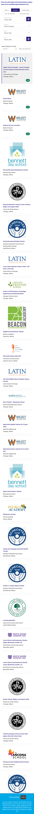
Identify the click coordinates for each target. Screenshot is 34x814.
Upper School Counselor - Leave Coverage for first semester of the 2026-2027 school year (16, 69)
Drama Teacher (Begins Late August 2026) (16, 699)
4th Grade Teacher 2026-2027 (12, 356)
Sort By (5, 49)
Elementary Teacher (9, 514)
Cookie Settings (14, 797)
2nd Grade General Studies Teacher (14, 241)
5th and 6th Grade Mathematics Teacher (15, 170)
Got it (23, 797)
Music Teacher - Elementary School (13, 402)
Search (7, 10)
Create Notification (25, 49)
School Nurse (7, 98)
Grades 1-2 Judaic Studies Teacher (13, 586)
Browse (15, 10)
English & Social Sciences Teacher (13, 331)
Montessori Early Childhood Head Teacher (16, 762)
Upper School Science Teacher (12, 491)
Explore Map (25, 10)
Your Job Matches (10, 14)
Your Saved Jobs (24, 14)
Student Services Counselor (11, 125)
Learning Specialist (9, 620)
